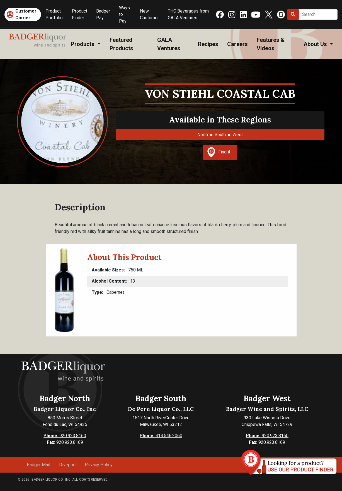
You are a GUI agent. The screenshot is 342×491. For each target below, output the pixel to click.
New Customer (149, 14)
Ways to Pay (124, 14)
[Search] (318, 14)
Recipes (208, 44)
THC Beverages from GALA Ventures (188, 14)
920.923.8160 (64, 435)
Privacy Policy (99, 464)
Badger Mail (38, 464)
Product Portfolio (54, 14)
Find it (219, 152)
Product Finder (79, 14)
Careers (237, 44)
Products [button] (83, 44)
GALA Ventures (168, 44)
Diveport (67, 464)
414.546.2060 (161, 435)
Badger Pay (103, 14)
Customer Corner (26, 14)
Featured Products (121, 44)
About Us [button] (316, 44)
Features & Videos (271, 44)
